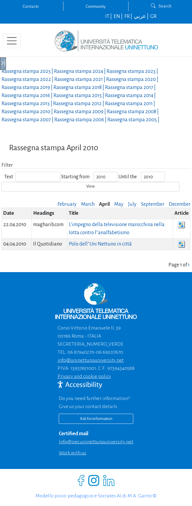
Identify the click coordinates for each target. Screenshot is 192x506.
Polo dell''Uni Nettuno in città (100, 244)
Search (161, 6)
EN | (118, 16)
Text (8, 177)
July (132, 204)
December (180, 204)
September (152, 204)
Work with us (72, 453)
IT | (109, 16)
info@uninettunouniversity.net (91, 360)
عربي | (141, 16)
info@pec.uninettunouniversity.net (96, 441)
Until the (127, 177)
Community (96, 6)
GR (153, 16)
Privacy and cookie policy (84, 376)
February (67, 204)
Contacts (31, 6)
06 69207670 (109, 352)
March (88, 204)
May (118, 204)
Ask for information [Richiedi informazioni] (96, 418)
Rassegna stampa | (27, 71)
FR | (128, 16)
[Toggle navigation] (12, 40)
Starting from (75, 177)
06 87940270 (80, 352)
